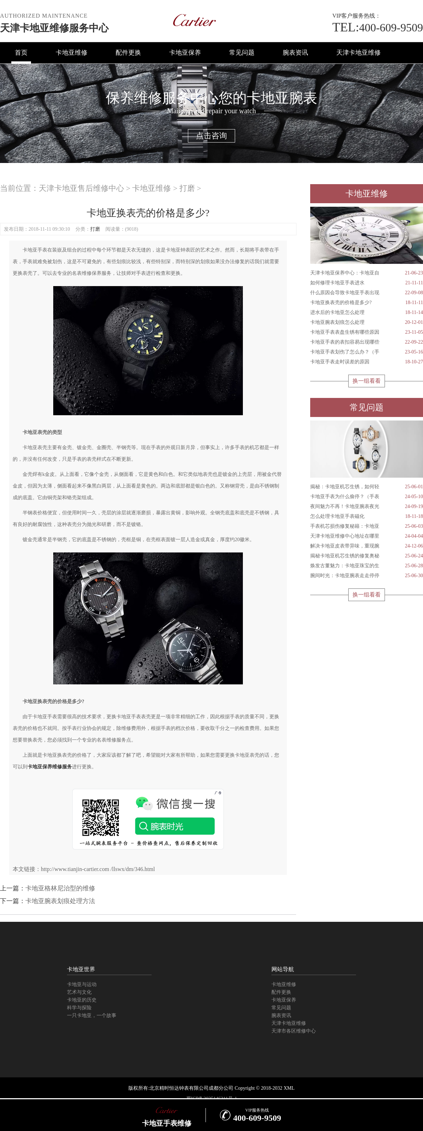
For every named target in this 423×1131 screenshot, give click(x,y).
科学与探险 (79, 1007)
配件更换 (128, 52)
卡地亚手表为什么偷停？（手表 (366, 497)
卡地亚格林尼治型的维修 (60, 888)
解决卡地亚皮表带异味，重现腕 (366, 546)
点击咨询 (211, 135)
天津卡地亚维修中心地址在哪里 (366, 536)
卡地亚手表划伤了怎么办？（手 (366, 352)
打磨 (187, 188)
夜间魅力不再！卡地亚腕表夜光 (366, 507)
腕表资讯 (295, 52)
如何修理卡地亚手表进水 (366, 283)
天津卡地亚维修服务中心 (54, 28)
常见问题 (242, 52)
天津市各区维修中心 (293, 1031)
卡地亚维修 (71, 52)
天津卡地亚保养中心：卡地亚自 (366, 273)
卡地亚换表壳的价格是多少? (366, 303)
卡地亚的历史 (82, 1000)
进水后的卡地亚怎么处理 (366, 312)
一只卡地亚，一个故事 (91, 1015)
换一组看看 (366, 381)
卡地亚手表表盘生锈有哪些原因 (366, 332)
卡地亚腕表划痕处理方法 (60, 901)
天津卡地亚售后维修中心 (81, 188)
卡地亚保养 (185, 52)
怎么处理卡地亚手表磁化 (366, 516)
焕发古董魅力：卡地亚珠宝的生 (366, 566)
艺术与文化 (79, 992)
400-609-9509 (377, 27)
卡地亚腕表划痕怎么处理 (366, 322)
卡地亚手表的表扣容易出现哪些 (366, 342)
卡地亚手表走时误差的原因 (366, 362)
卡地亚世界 (81, 969)
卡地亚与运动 (82, 984)
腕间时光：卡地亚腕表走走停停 (366, 576)
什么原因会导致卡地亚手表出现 (366, 293)
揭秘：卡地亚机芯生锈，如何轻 (366, 487)
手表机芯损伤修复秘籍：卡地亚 (366, 526)
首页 (21, 52)
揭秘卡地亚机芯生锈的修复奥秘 (366, 556)
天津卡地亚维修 (358, 52)
